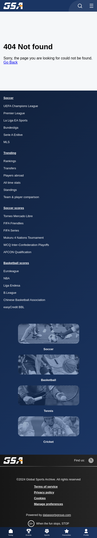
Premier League (14, 113)
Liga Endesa (11, 285)
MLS (6, 142)
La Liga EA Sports (15, 120)
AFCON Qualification (17, 252)
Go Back (10, 62)
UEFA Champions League (20, 106)
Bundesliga (10, 127)
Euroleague (11, 271)
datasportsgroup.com (57, 515)
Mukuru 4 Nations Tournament (23, 237)
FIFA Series (11, 230)
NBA (6, 278)
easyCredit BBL (13, 307)
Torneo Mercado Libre (18, 216)
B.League (9, 292)
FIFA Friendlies (13, 223)
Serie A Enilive (13, 135)
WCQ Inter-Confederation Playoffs (26, 245)
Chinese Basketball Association (24, 300)
